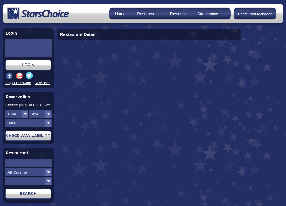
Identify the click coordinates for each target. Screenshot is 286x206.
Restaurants (147, 14)
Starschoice (207, 14)
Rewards (178, 14)
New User (42, 83)
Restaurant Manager (255, 14)
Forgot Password (18, 83)
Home (120, 14)
